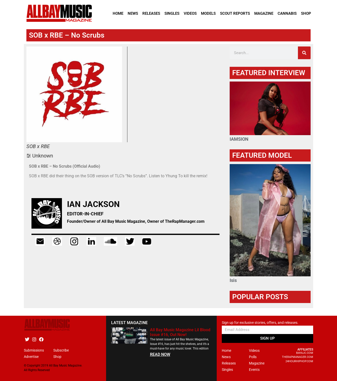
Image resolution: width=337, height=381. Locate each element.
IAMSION (239, 139)
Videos (190, 13)
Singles (171, 13)
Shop (306, 13)
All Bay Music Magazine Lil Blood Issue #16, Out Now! (180, 332)
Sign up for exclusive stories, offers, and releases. (260, 323)
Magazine (263, 13)
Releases (151, 13)
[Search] (304, 52)
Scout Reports (235, 13)
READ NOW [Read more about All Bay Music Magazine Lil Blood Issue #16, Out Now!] (160, 354)
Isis (233, 280)
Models (208, 13)
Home (118, 13)
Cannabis (287, 13)
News (133, 13)
